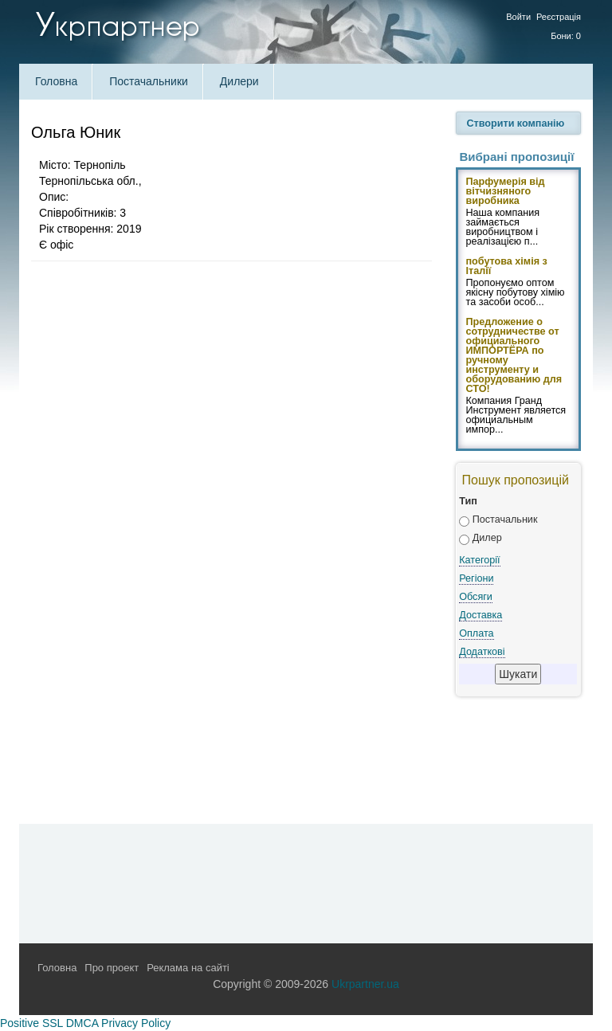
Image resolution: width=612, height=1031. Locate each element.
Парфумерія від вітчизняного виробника (505, 192)
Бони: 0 (566, 36)
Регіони (476, 578)
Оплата (476, 633)
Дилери (239, 81)
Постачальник (505, 519)
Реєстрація (558, 17)
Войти (518, 17)
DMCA (82, 1023)
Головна (56, 81)
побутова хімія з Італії (506, 266)
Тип (468, 501)
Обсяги (475, 596)
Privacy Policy (136, 1023)
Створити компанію (516, 123)
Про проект (111, 968)
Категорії (479, 560)
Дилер (487, 537)
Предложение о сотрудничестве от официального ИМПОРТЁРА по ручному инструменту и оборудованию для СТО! (514, 356)
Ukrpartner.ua (365, 984)
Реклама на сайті (188, 968)
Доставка (480, 615)
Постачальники (148, 81)
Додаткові (481, 651)
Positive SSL (31, 1023)
